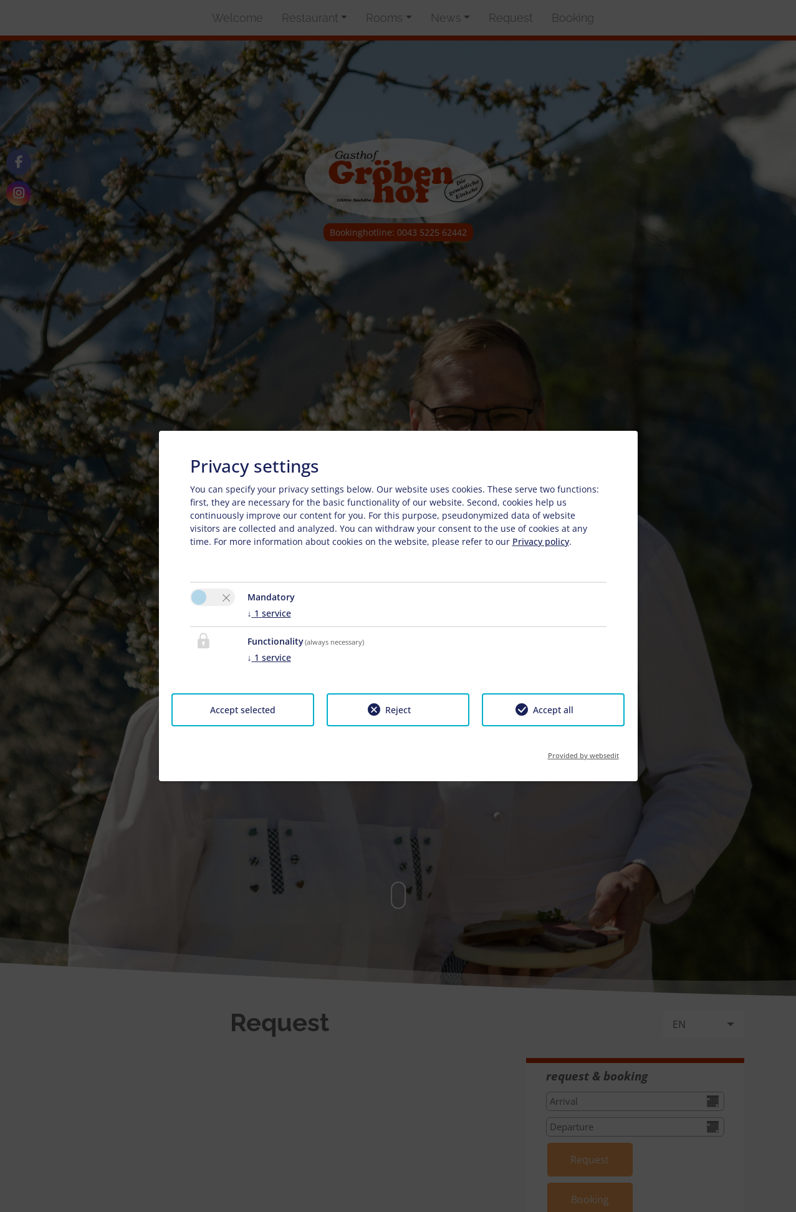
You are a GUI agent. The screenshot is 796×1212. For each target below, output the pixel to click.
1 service (269, 613)
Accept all (553, 710)
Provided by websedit (583, 752)
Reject (398, 710)
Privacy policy (540, 541)
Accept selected (243, 710)
